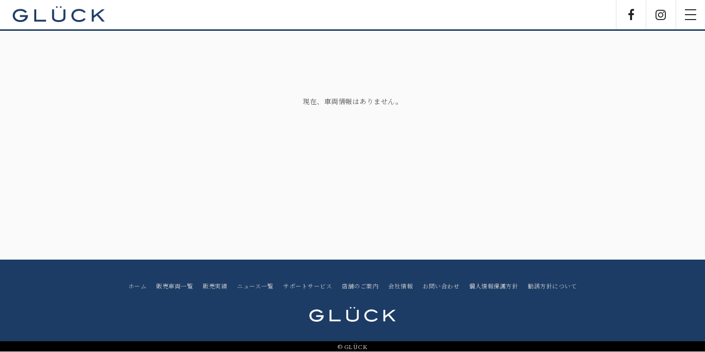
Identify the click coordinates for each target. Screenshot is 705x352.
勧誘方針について (552, 286)
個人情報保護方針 (493, 286)
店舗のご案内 (360, 286)
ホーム (137, 286)
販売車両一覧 (174, 286)
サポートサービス (307, 286)
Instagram (661, 14)
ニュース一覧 (255, 286)
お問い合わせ (441, 286)
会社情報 (400, 286)
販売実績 (215, 286)
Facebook (631, 14)
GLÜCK (59, 14)
